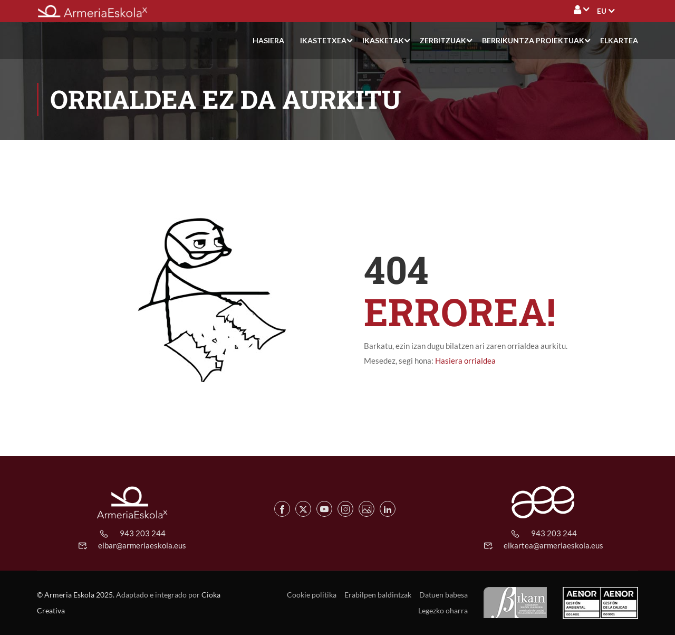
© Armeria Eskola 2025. (75, 594)
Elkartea (619, 40)
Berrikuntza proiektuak (533, 40)
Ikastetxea (323, 40)
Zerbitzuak (443, 40)
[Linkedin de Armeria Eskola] (388, 509)
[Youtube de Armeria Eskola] (324, 509)
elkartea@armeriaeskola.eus (553, 545)
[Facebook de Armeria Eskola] (282, 509)
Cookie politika (311, 594)
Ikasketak (383, 40)
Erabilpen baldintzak (377, 594)
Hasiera (268, 40)
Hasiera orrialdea (465, 360)
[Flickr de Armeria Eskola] (366, 509)
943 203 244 (143, 533)
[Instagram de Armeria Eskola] (345, 509)
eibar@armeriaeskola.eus (142, 545)
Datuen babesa (443, 594)
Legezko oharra (443, 610)
